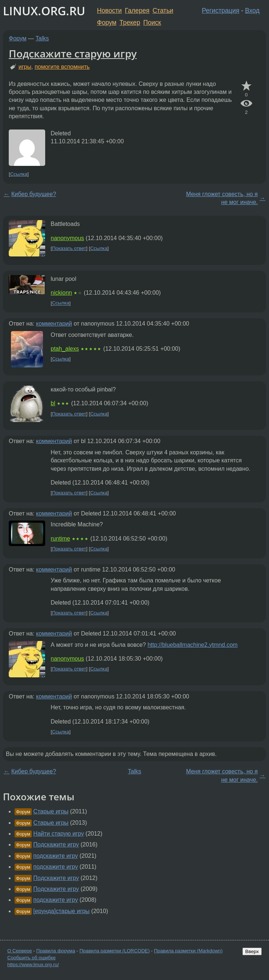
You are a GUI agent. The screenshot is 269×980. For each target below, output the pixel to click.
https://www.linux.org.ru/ (33, 964)
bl (53, 403)
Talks (42, 38)
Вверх (252, 951)
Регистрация (220, 10)
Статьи (162, 10)
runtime (60, 538)
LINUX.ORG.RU (44, 11)
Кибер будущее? (33, 194)
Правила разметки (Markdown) (188, 950)
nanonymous (67, 238)
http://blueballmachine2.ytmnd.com (193, 645)
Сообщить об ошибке (31, 957)
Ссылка (18, 174)
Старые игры (51, 811)
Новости (109, 10)
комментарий (54, 323)
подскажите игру (55, 856)
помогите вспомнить (62, 67)
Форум (106, 22)
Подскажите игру (56, 844)
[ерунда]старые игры (61, 911)
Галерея (137, 10)
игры (25, 67)
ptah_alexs (65, 349)
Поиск (152, 22)
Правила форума (55, 950)
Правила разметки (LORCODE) (114, 950)
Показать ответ (69, 248)
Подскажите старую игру (73, 53)
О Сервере (19, 950)
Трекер (130, 22)
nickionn (61, 293)
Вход (252, 10)
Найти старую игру (58, 833)
